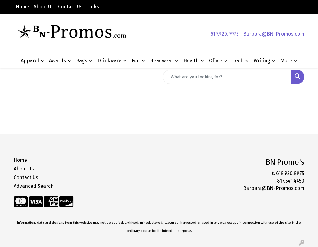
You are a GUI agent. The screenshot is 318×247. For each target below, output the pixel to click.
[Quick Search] (227, 77)
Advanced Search (34, 186)
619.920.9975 (225, 34)
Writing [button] (262, 61)
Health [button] (191, 61)
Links (93, 7)
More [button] (286, 61)
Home (22, 7)
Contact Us (70, 7)
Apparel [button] (30, 61)
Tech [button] (238, 61)
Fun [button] (136, 61)
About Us (44, 7)
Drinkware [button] (109, 61)
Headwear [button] (161, 61)
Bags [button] (81, 61)
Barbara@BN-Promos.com (273, 34)
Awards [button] (57, 61)
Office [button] (215, 61)
